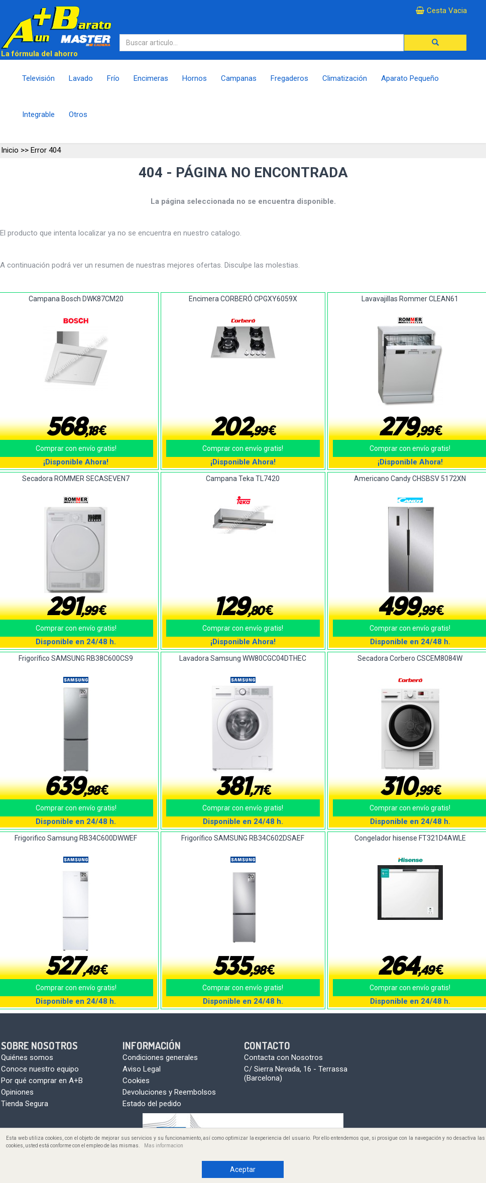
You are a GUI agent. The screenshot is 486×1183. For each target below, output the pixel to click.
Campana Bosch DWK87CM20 (76, 299)
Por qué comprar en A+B (42, 1080)
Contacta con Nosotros (283, 1057)
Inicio (10, 150)
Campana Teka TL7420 (243, 479)
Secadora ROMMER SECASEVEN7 (76, 479)
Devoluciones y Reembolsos (169, 1092)
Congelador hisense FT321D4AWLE (410, 838)
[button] (435, 42)
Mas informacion (163, 1145)
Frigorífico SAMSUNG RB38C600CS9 (76, 658)
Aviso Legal (142, 1069)
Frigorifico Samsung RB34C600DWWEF (76, 838)
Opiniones (17, 1092)
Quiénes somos (27, 1057)
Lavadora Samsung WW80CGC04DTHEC (242, 658)
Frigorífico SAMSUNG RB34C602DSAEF (242, 838)
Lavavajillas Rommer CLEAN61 (409, 299)
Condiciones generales (160, 1057)
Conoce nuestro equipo (40, 1069)
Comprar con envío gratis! (242, 448)
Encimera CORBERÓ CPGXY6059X (243, 299)
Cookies (136, 1080)
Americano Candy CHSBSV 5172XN (410, 479)
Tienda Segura (24, 1103)
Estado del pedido (152, 1103)
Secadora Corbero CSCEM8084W (409, 658)
